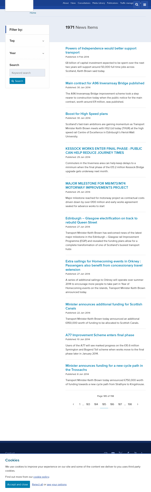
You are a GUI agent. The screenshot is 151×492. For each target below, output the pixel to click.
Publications (112, 3)
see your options (57, 484)
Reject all (37, 484)
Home (33, 13)
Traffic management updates (133, 3)
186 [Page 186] (112, 404)
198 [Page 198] (130, 404)
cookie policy (41, 476)
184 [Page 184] (96, 404)
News (73, 3)
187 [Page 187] (120, 404)
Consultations (84, 3)
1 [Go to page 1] (79, 404)
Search (17, 80)
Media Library (98, 3)
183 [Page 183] (88, 404)
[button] (136, 4)
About (66, 3)
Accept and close (17, 484)
